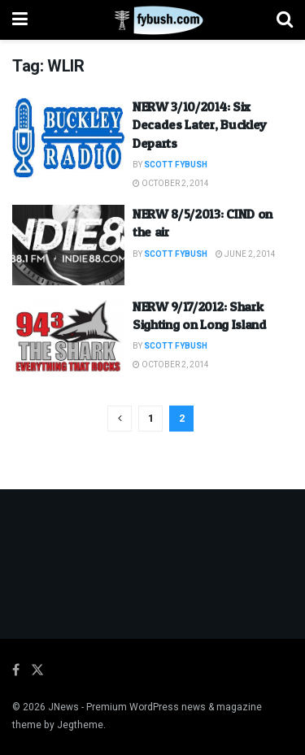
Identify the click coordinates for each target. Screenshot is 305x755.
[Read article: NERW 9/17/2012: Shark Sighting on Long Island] (68, 337)
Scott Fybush (175, 165)
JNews (63, 707)
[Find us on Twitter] (37, 670)
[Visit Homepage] (152, 20)
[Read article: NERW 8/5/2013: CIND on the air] (68, 245)
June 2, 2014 (246, 254)
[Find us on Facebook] (16, 670)
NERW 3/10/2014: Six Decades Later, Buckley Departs (200, 124)
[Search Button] (285, 20)
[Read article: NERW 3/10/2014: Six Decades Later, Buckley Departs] (68, 138)
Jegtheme (80, 725)
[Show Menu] (20, 20)
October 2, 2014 (171, 183)
